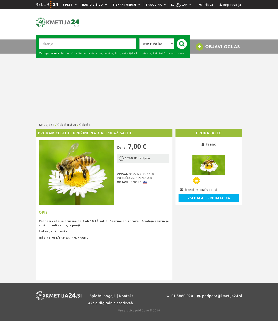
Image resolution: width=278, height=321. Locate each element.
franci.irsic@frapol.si (201, 190)
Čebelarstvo (66, 124)
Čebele (84, 124)
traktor (108, 53)
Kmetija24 (46, 124)
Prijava (206, 5)
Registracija (230, 5)
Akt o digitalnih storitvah (110, 303)
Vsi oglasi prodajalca (208, 198)
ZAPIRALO (159, 53)
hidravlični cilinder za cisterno (81, 53)
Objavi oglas (217, 47)
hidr (118, 53)
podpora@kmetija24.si (222, 296)
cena (170, 53)
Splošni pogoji (102, 296)
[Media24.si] (48, 4)
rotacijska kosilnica (135, 53)
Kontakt (126, 296)
